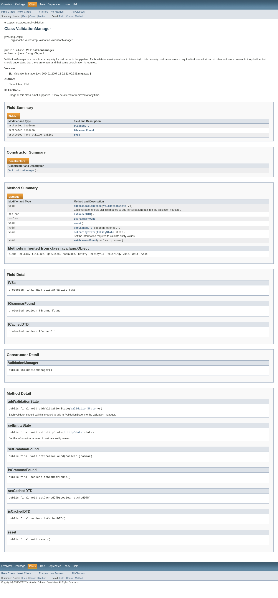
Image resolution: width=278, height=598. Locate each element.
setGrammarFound (85, 244)
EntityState (105, 236)
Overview (6, 4)
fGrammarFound (84, 132)
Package (20, 4)
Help (75, 4)
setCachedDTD (83, 231)
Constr (32, 16)
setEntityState (85, 236)
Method (42, 16)
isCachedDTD (82, 217)
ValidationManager (21, 172)
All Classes (78, 11)
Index (67, 4)
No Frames (57, 11)
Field (24, 16)
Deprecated (54, 4)
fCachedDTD (81, 127)
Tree (42, 4)
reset (78, 226)
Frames (43, 11)
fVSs (77, 137)
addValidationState (88, 208)
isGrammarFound (85, 222)
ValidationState (114, 208)
